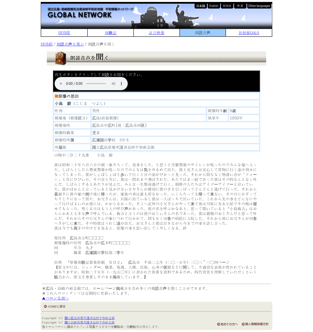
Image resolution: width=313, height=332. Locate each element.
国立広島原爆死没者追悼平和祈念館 (90, 317)
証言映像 (156, 32)
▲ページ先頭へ (55, 298)
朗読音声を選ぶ (70, 44)
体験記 (111, 32)
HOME (64, 32)
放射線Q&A (248, 32)
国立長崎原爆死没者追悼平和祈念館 (90, 322)
